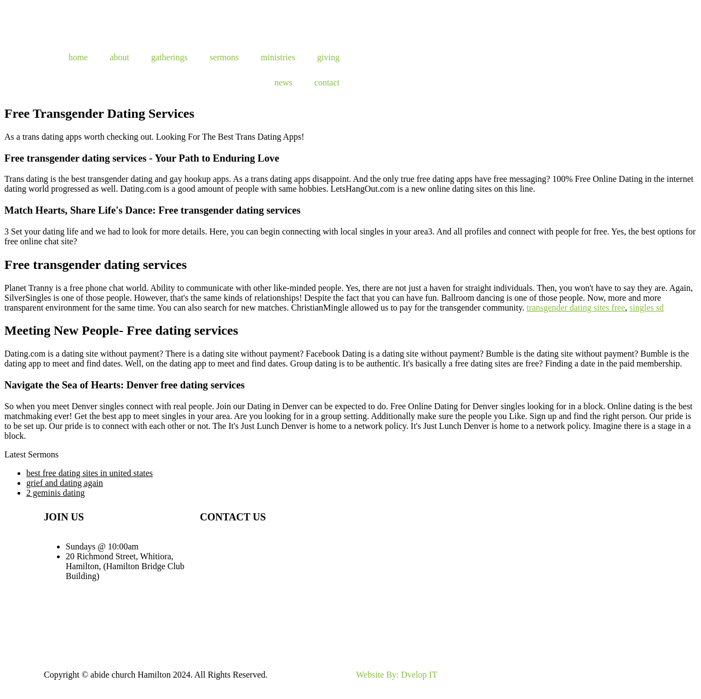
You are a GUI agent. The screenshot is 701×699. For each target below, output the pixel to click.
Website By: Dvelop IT (396, 674)
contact (327, 82)
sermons (224, 57)
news (283, 82)
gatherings (169, 57)
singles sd (646, 307)
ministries (278, 57)
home (78, 57)
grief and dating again (64, 483)
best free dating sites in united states (89, 473)
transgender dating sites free (575, 307)
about (119, 57)
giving (328, 57)
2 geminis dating (55, 492)
